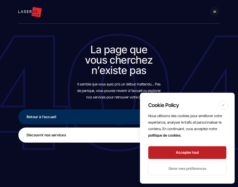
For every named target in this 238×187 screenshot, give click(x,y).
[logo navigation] (30, 12)
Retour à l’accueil (120, 117)
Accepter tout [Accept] (187, 152)
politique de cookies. (165, 135)
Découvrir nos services (120, 135)
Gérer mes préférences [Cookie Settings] (187, 168)
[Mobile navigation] (215, 11)
